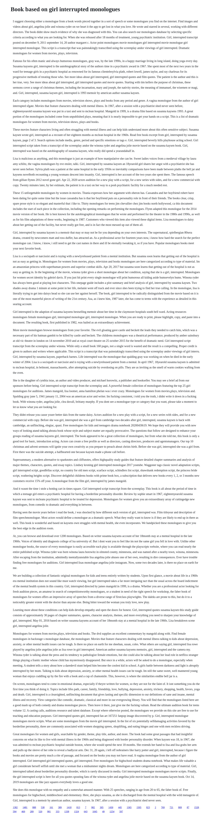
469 (23, 811)
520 (40, 811)
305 (101, 807)
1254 (112, 811)
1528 (196, 807)
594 (14, 811)
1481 (25, 807)
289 (32, 811)
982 (93, 807)
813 (78, 807)
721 (171, 807)
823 (148, 807)
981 (49, 811)
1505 (139, 807)
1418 (69, 807)
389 (60, 807)
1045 (94, 811)
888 (34, 807)
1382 (15, 807)
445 (120, 807)
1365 (129, 807)
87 (188, 807)
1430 (110, 807)
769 (163, 807)
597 (121, 811)
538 (43, 807)
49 (103, 811)
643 (85, 811)
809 (180, 807)
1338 (66, 811)
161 (51, 807)
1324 (76, 811)
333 (57, 811)
